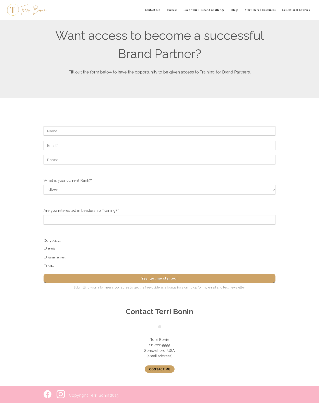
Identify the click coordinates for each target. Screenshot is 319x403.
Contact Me (152, 10)
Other (52, 266)
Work (51, 249)
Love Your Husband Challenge (204, 10)
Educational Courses (296, 10)
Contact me (159, 369)
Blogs (234, 10)
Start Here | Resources (260, 10)
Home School (57, 258)
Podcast (172, 10)
